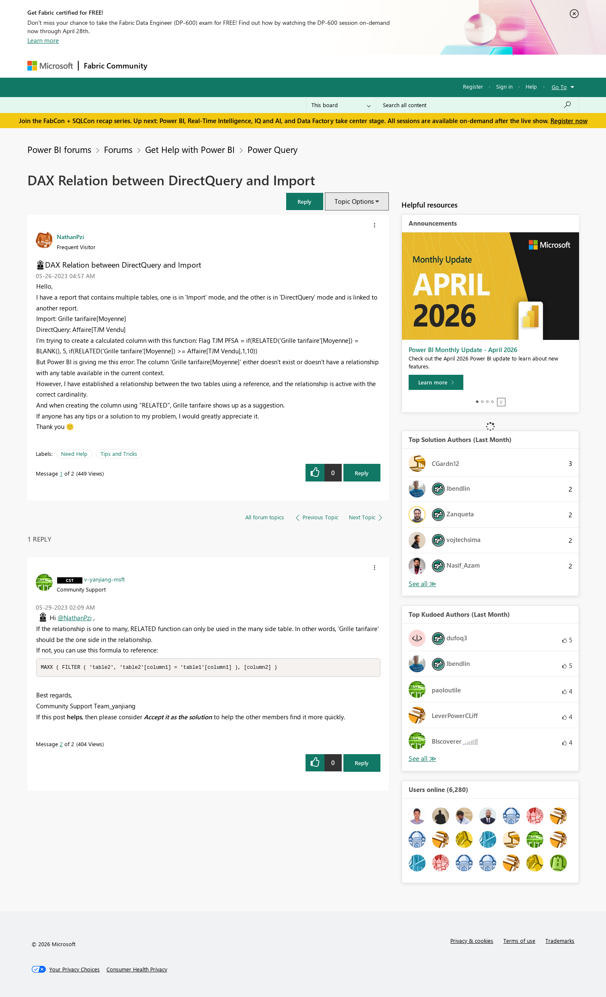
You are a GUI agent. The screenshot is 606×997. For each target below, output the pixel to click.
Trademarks (559, 940)
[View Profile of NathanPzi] (70, 236)
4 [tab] (492, 401)
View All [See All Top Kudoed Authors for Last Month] (422, 758)
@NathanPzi (75, 617)
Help (531, 86)
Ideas (238, 65)
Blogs (313, 65)
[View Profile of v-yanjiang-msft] (104, 579)
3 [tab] (487, 401)
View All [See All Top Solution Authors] (422, 584)
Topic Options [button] (354, 201)
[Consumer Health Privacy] (136, 969)
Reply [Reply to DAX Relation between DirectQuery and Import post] (362, 472)
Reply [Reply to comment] (362, 763)
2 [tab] (482, 401)
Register (473, 86)
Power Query (272, 149)
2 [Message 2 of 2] (61, 744)
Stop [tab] (501, 402)
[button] (304, 201)
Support (381, 65)
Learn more (43, 40)
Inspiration (203, 65)
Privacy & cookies (471, 940)
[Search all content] (477, 105)
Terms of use (519, 940)
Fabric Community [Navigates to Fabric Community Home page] (115, 66)
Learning (345, 65)
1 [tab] (477, 401)
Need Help (74, 453)
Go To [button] (559, 86)
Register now (568, 120)
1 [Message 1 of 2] (61, 473)
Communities (275, 65)
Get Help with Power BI (190, 149)
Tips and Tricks (119, 453)
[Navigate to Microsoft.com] (50, 66)
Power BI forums (59, 149)
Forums (166, 65)
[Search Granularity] (341, 105)
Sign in (504, 86)
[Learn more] (436, 382)
